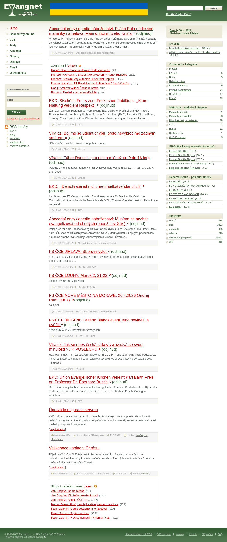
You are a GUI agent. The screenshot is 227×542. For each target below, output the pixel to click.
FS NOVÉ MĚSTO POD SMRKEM (187, 185)
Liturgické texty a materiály (183, 120)
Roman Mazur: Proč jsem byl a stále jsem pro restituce (84, 504)
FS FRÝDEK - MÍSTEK (181, 198)
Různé (172, 98)
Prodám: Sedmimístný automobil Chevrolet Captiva (82, 79)
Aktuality (145, 473)
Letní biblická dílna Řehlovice (184, 48)
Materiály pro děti (178, 112)
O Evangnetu (18, 72)
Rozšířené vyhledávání (178, 14)
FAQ (220, 534)
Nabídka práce (177, 81)
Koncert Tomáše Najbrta (182, 155)
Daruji (172, 77)
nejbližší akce (17, 142)
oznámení (15, 138)
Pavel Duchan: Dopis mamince (70, 513)
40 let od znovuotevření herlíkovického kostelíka (194, 52)
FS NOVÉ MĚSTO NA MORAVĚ (186, 202)
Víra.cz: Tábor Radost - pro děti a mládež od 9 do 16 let (98, 158)
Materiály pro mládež (180, 116)
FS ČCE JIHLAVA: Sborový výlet (78, 251)
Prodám (173, 68)
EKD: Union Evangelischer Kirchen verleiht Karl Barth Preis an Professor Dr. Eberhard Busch (101, 379)
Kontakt (193, 534)
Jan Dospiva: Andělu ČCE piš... (70, 499)
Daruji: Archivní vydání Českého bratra (74, 88)
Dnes (173, 30)
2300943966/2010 (33, 537)
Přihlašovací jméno (18, 89)
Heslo (10, 99)
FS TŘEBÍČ (175, 181)
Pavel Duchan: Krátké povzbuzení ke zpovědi (79, 508)
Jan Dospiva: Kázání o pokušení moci (74, 495)
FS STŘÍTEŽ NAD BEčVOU (184, 194)
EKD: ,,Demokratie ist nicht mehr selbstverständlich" (95, 186)
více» (72, 65)
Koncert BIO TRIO (178, 151)
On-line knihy (176, 133)
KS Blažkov (175, 206)
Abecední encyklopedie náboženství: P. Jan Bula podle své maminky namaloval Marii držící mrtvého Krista (101, 31)
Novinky (180, 534)
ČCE (12, 39)
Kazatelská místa (178, 85)
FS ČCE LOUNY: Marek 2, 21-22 (78, 275)
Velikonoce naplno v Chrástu (74, 448)
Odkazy (14, 56)
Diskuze (15, 61)
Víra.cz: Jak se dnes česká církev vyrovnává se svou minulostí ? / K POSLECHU (95, 347)
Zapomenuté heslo (30, 118)
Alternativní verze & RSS (138, 534)
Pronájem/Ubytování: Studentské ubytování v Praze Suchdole (89, 74)
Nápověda (207, 534)
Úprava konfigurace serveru (73, 410)
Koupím (173, 73)
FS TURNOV (176, 190)
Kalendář (15, 50)
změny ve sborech (19, 146)
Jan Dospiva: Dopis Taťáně (67, 491)
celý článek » (57, 429)
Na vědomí (175, 94)
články (13, 130)
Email (13, 67)
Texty (13, 45)
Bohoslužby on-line (22, 34)
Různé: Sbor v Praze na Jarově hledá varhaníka (80, 70)
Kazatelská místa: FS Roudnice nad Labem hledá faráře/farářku (90, 83)
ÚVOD (14, 28)
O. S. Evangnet (177, 137)
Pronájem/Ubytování (180, 89)
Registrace (12, 118)
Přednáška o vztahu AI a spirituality (187, 163)
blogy (12, 134)
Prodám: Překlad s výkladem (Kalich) (74, 92)
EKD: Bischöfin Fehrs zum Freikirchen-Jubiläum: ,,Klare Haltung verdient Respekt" (98, 103)
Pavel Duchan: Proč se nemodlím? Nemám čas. (80, 517)
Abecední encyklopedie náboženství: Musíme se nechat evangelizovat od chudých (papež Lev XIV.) (98, 221)
